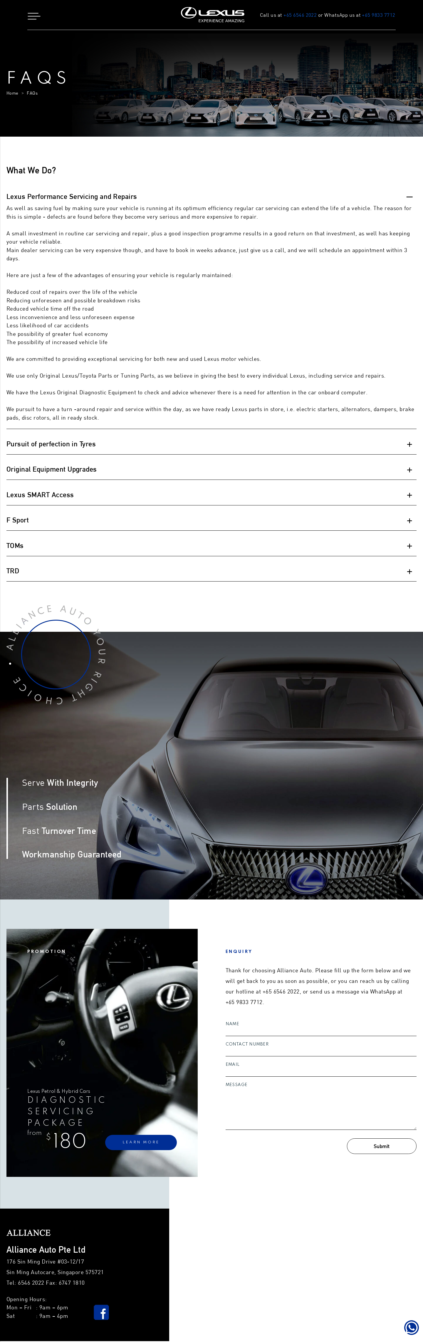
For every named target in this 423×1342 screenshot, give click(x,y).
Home (12, 94)
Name (232, 1025)
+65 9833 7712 (376, 15)
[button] (105, 15)
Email (233, 1065)
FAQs (32, 94)
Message (237, 1086)
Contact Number (247, 1045)
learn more (141, 1143)
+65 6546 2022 (298, 15)
